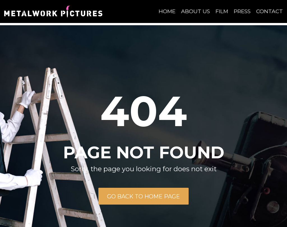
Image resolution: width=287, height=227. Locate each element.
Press (242, 11)
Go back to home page (143, 196)
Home (167, 11)
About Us (195, 11)
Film (222, 11)
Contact (269, 11)
